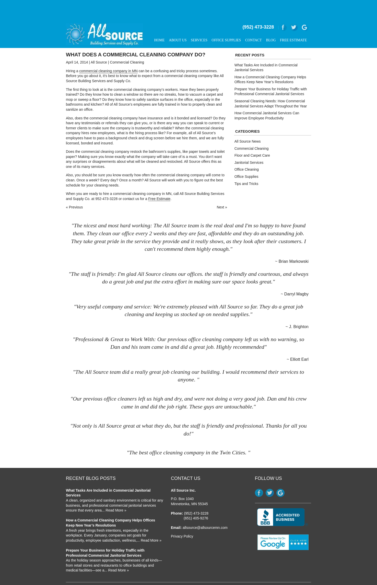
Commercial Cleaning (127, 46)
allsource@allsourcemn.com (205, 511)
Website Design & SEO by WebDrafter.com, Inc (277, 574)
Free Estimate (293, 24)
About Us (177, 24)
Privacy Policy (182, 520)
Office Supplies (226, 24)
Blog (271, 24)
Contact (253, 24)
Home (159, 24)
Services (199, 24)
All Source (99, 46)
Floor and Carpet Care (252, 139)
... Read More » (114, 494)
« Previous (74, 191)
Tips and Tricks (246, 167)
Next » (222, 191)
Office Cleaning (246, 153)
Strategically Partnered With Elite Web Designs (277, 578)
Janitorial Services (249, 146)
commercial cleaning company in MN (108, 54)
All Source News (247, 125)
